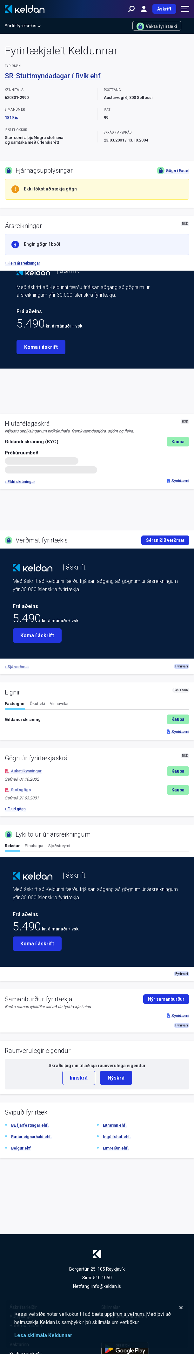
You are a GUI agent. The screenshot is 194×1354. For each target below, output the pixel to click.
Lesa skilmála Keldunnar (43, 1335)
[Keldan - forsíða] (24, 9)
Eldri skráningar (20, 482)
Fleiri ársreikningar (22, 263)
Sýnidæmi (178, 481)
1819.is (11, 117)
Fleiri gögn (15, 809)
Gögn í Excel (173, 170)
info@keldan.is (106, 1286)
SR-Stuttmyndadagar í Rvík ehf (53, 76)
